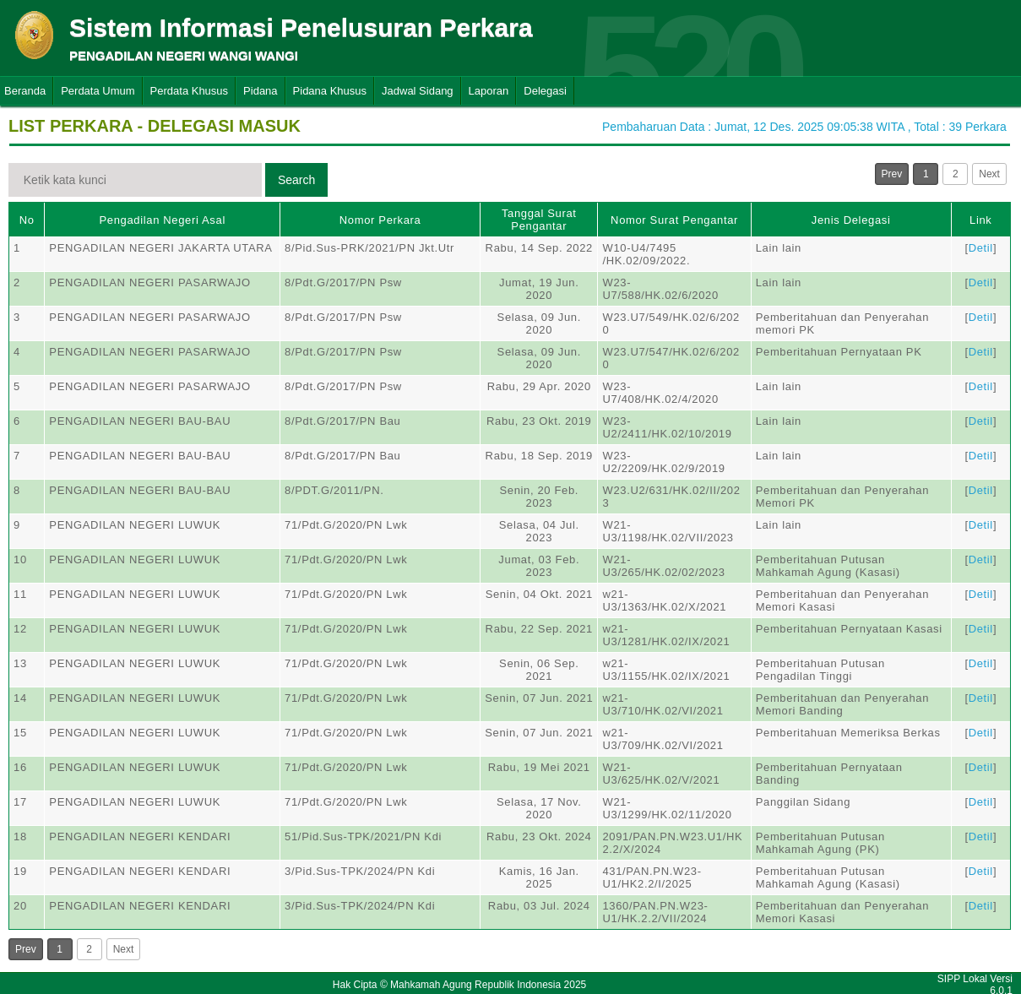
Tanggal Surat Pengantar (539, 219)
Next (989, 174)
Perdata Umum (97, 90)
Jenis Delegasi (851, 220)
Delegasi (545, 90)
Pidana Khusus (330, 90)
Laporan (489, 90)
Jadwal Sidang (417, 90)
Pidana (260, 90)
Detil (981, 248)
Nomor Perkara (380, 220)
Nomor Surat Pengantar (674, 220)
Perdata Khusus (189, 90)
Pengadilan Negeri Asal (162, 220)
